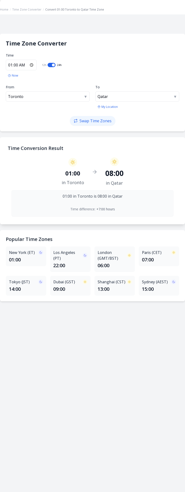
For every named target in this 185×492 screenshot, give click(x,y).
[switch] (52, 65)
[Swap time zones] (92, 121)
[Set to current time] (13, 75)
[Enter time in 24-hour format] (21, 65)
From (10, 87)
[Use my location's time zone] (107, 107)
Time (10, 55)
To (97, 87)
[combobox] (48, 96)
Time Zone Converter (26, 9)
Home (4, 9)
